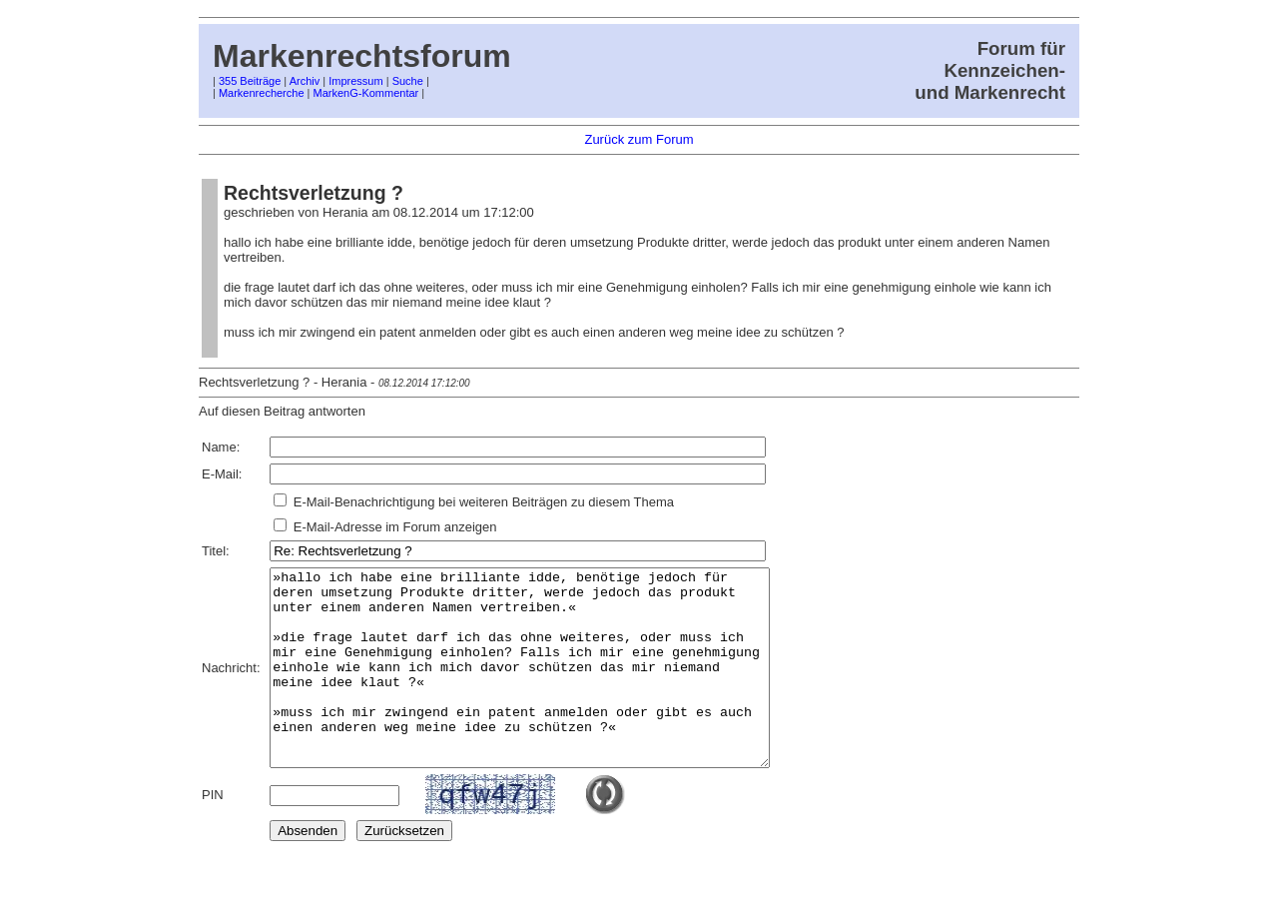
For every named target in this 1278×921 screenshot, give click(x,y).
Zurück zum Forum (638, 139)
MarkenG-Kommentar (366, 93)
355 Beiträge (250, 81)
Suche (407, 81)
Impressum (355, 81)
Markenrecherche (262, 93)
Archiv (305, 81)
